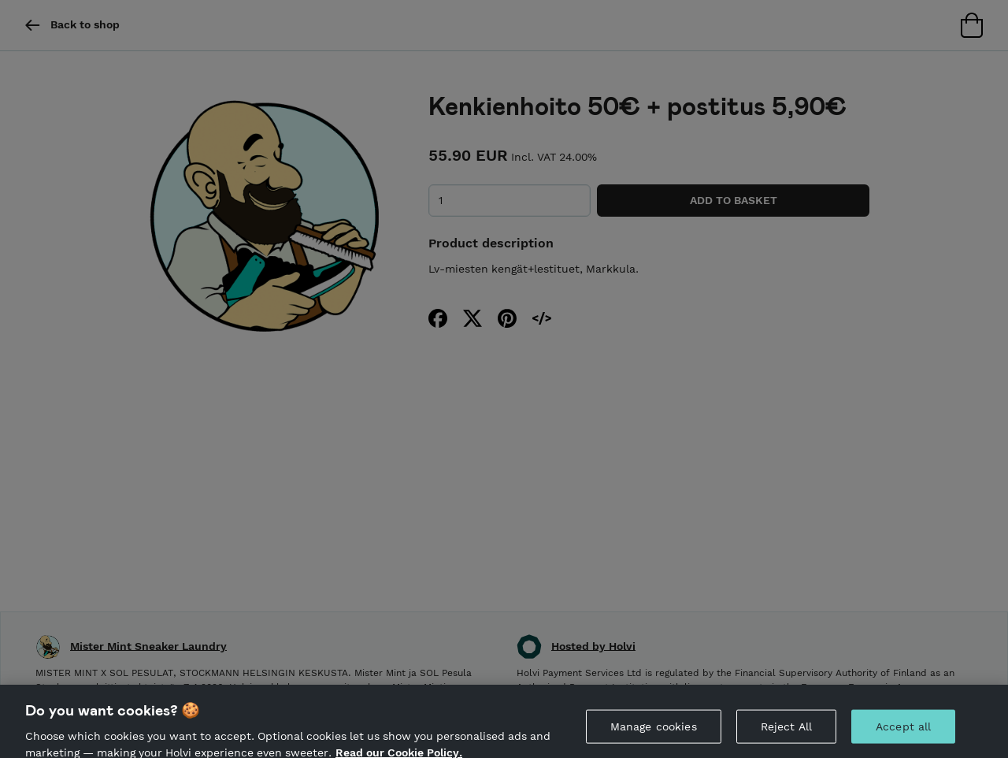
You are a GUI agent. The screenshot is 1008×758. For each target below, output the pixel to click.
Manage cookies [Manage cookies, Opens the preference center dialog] (653, 729)
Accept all (903, 729)
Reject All (786, 729)
